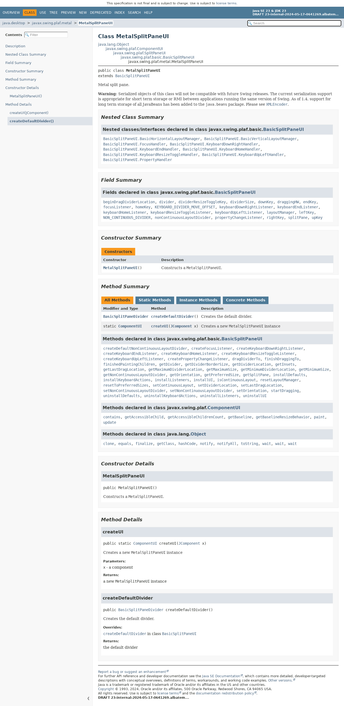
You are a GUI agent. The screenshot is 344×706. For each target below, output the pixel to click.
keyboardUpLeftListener (238, 212)
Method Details (18, 104)
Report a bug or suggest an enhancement (132, 672)
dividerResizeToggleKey (202, 202)
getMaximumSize (221, 369)
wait (266, 443)
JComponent (181, 326)
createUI (159, 326)
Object (198, 434)
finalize (144, 443)
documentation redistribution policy (225, 693)
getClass (165, 443)
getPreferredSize (221, 375)
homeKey (142, 207)
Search (134, 13)
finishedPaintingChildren (129, 364)
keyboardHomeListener (124, 212)
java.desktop (13, 23)
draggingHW (288, 202)
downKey (265, 202)
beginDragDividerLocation (129, 202)
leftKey (306, 212)
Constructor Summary (24, 71)
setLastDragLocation (261, 385)
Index (119, 13)
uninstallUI (255, 396)
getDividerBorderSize (206, 364)
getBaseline (240, 417)
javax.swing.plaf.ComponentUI (134, 49)
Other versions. (280, 680)
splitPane (297, 217)
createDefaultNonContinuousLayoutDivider (145, 348)
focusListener (117, 207)
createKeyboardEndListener (130, 353)
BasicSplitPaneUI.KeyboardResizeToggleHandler (150, 154)
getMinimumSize (314, 369)
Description (15, 46)
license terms (226, 3)
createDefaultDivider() (32, 121)
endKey (309, 202)
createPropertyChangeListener (198, 359)
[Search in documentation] (294, 23)
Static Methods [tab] (155, 300)
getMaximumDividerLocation (175, 369)
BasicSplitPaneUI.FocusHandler (134, 144)
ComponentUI (130, 326)
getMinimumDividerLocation (268, 369)
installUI (203, 380)
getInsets (285, 364)
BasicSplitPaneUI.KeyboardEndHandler (140, 149)
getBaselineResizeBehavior (283, 417)
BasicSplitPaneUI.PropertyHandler (137, 160)
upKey (317, 217)
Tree (53, 13)
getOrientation (185, 375)
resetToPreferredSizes (125, 385)
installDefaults (289, 375)
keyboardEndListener (297, 207)
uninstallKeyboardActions (170, 396)
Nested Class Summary (25, 54)
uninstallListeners (219, 396)
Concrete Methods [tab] (245, 300)
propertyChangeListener (238, 217)
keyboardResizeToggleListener (180, 212)
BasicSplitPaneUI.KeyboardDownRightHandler (214, 144)
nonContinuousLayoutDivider (183, 217)
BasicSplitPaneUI (132, 76)
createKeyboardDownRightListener (269, 348)
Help (148, 13)
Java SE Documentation (221, 676)
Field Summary (18, 63)
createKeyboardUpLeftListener (133, 359)
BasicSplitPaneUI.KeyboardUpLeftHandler (243, 154)
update (109, 422)
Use (43, 13)
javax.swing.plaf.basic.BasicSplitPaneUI (157, 57)
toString (249, 443)
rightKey (275, 217)
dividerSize (242, 202)
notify (206, 443)
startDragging (285, 390)
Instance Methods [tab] (198, 300)
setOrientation (251, 390)
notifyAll (226, 443)
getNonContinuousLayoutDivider (134, 375)
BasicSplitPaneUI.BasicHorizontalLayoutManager (151, 139)
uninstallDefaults (121, 396)
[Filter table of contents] (46, 35)
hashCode (187, 443)
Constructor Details (22, 88)
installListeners (172, 380)
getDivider (170, 364)
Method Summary (20, 79)
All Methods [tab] (117, 300)
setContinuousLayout (173, 385)
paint (319, 417)
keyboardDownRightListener (246, 207)
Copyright (106, 689)
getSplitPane (256, 375)
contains (111, 417)
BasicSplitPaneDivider (125, 316)
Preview (68, 13)
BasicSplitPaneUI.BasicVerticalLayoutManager (250, 139)
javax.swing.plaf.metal (52, 23)
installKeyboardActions (126, 380)
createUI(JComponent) (29, 113)
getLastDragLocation (123, 369)
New (83, 13)
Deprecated (100, 13)
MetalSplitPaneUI (96, 23)
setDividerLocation (217, 385)
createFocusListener (211, 348)
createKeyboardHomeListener (189, 353)
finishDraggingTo (281, 359)
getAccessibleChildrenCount (196, 417)
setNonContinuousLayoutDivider (134, 390)
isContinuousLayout (236, 380)
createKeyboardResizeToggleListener (258, 353)
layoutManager (281, 212)
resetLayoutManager (279, 380)
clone (108, 443)
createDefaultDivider (172, 316)
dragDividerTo (246, 359)
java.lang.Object (113, 44)
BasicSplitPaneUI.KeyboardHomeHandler (221, 149)
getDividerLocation (251, 364)
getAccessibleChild (144, 417)
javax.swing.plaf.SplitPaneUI (139, 53)
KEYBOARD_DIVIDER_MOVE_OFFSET (185, 207)
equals (124, 443)
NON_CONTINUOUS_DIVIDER (126, 217)
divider (166, 202)
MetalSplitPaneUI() (26, 96)
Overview (11, 13)
